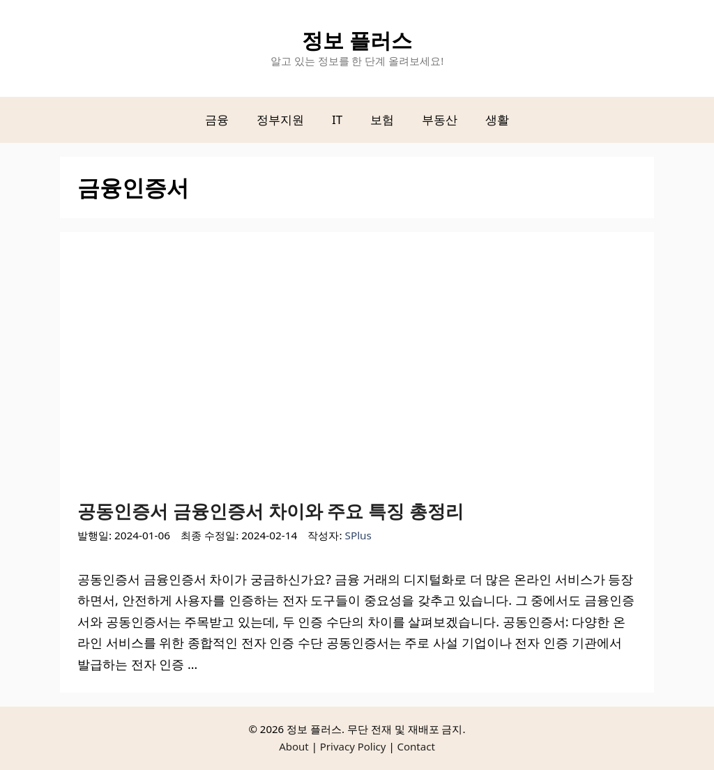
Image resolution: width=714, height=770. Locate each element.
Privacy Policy (353, 746)
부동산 (439, 119)
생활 (497, 119)
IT (337, 119)
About (294, 746)
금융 (217, 119)
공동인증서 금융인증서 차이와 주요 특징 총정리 (270, 510)
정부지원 (280, 119)
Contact (416, 746)
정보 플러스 (357, 40)
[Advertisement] (357, 374)
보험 (382, 119)
